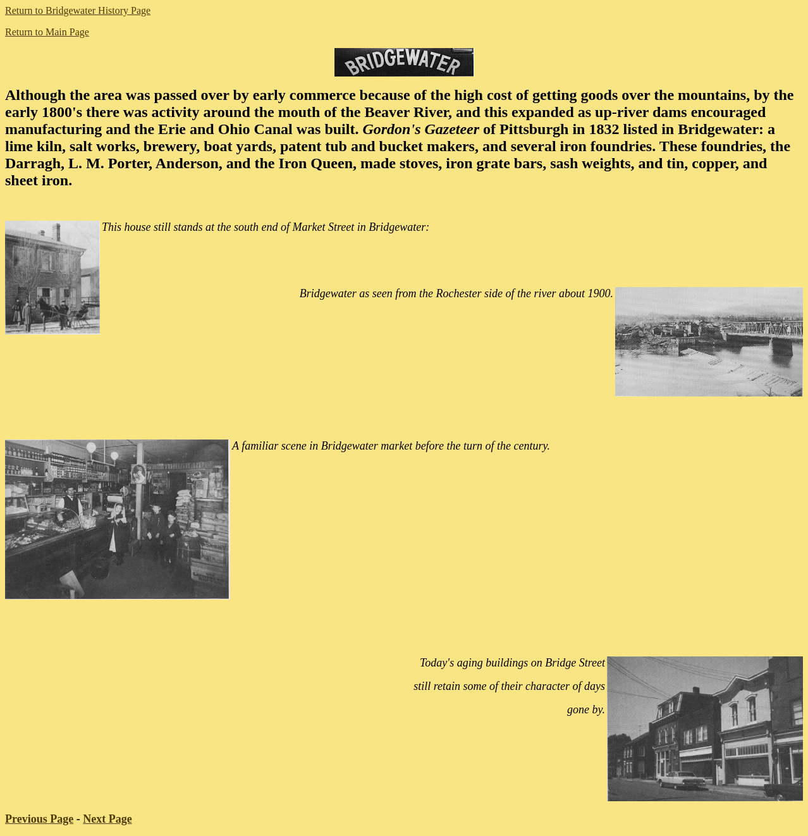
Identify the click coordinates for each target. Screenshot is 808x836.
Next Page (107, 819)
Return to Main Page (47, 32)
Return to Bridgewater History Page (77, 10)
